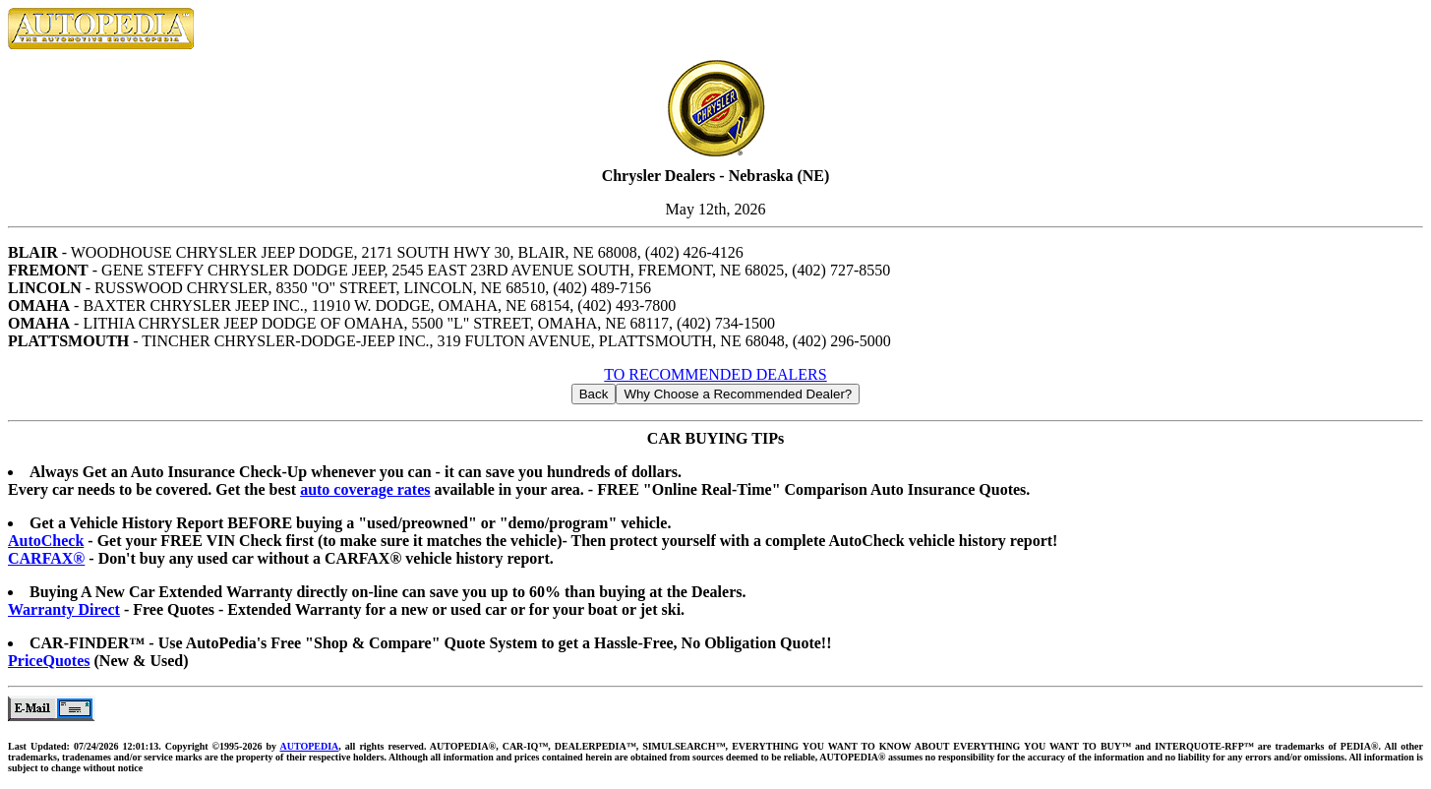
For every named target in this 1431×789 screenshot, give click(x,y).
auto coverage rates (365, 489)
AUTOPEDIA (308, 746)
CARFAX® (46, 558)
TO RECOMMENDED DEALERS (715, 374)
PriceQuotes (49, 660)
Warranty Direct (64, 609)
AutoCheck (46, 540)
